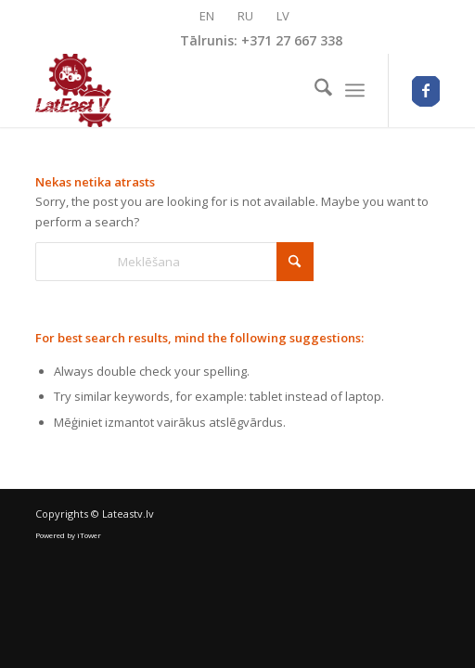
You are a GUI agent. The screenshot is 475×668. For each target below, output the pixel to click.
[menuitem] (314, 90)
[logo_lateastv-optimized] (196, 90)
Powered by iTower (68, 535)
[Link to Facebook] (426, 90)
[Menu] (355, 90)
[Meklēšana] (314, 90)
